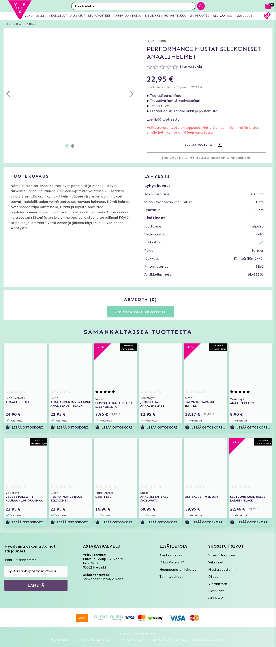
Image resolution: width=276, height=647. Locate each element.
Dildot (213, 577)
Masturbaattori (220, 570)
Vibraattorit (217, 584)
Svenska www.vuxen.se (92, 640)
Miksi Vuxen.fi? (172, 562)
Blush (32, 24)
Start (9, 24)
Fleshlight (216, 591)
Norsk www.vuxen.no (169, 640)
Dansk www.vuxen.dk (208, 640)
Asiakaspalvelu (171, 555)
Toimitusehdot (171, 577)
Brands (21, 24)
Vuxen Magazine (221, 555)
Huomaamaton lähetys (178, 570)
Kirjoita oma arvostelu (141, 312)
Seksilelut (215, 562)
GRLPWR (215, 598)
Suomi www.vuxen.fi (132, 640)
